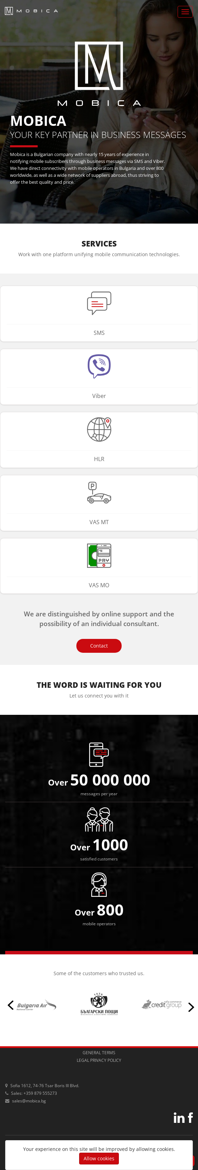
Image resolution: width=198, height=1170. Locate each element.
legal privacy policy (99, 1060)
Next (189, 1003)
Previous (8, 1003)
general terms (99, 1053)
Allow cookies (99, 1158)
